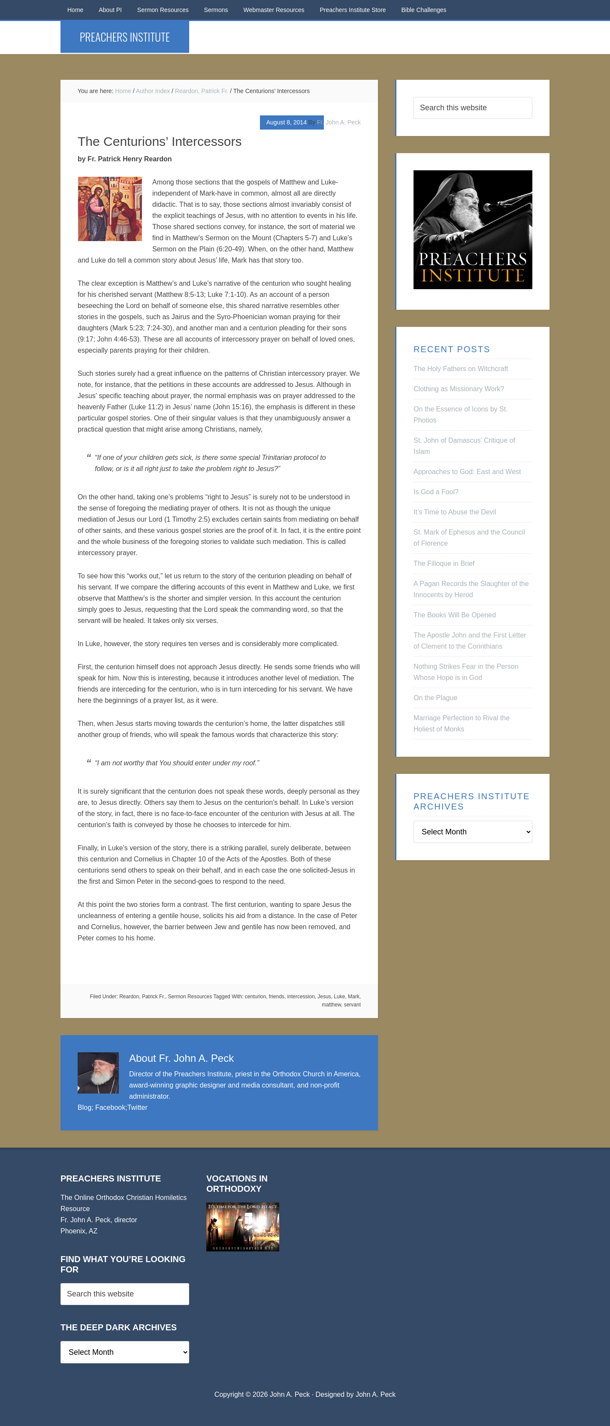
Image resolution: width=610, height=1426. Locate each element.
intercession (301, 997)
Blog (84, 1107)
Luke (339, 997)
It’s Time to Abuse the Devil (455, 512)
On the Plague (435, 697)
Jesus (324, 997)
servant (352, 1005)
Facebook (110, 1107)
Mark (353, 997)
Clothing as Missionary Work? (459, 389)
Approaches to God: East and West (467, 471)
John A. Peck (376, 1394)
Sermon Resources (190, 997)
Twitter (137, 1107)
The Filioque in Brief (444, 563)
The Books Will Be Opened (455, 615)
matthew (331, 1005)
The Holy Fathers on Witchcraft (461, 368)
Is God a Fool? (436, 491)
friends (276, 997)
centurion (255, 997)
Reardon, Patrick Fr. (142, 997)
